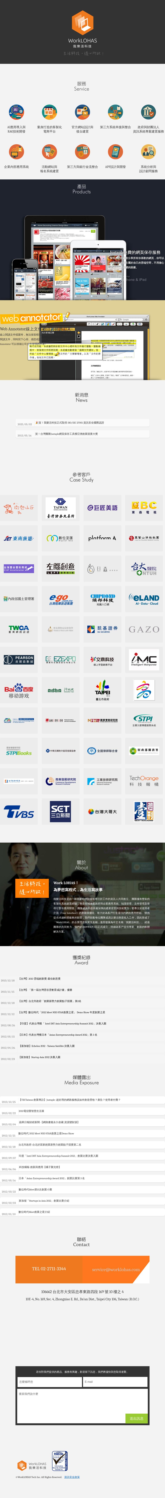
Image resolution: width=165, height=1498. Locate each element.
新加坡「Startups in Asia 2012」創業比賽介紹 (37, 1208)
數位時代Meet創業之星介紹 (27, 1219)
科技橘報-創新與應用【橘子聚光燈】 (33, 1174)
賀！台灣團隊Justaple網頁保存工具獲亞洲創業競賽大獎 (58, 440)
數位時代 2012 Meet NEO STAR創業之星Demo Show (39, 1140)
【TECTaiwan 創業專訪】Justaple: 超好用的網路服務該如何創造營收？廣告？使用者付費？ (62, 1107)
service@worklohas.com (116, 1276)
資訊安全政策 (72, 1483)
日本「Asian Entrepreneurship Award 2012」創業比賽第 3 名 (45, 1185)
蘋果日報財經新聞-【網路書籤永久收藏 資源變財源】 (42, 1129)
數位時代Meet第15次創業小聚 (28, 1196)
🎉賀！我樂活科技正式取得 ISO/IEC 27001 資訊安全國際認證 (61, 429)
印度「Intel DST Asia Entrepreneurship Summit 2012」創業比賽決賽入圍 (51, 1163)
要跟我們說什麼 (82, 1412)
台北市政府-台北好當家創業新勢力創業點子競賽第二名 (43, 1151)
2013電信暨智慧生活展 (24, 1118)
